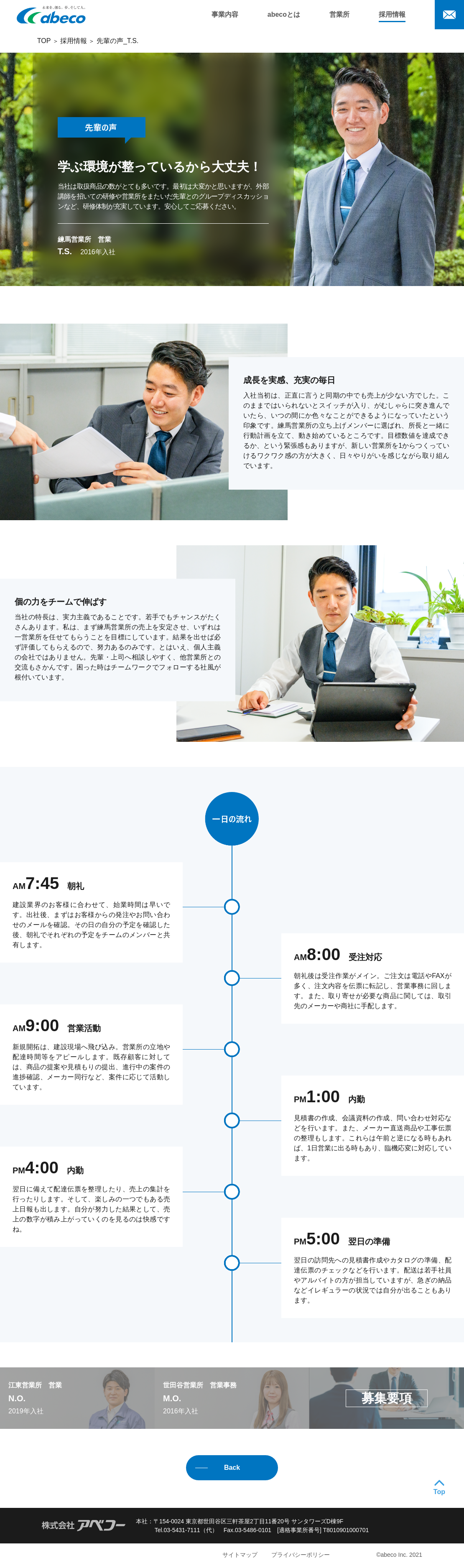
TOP (44, 40)
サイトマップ (239, 1554)
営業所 (339, 14)
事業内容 (225, 14)
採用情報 (392, 14)
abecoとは (284, 14)
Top (439, 1492)
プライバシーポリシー (300, 1554)
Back (232, 1467)
